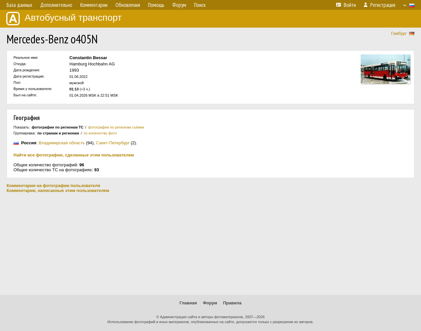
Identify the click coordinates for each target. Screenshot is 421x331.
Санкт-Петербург (113, 142)
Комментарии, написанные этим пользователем (58, 190)
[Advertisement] (210, 244)
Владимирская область (62, 142)
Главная (188, 302)
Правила (232, 302)
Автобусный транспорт (64, 18)
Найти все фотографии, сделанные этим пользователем (73, 155)
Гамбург (399, 33)
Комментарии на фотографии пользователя (53, 185)
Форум (210, 302)
